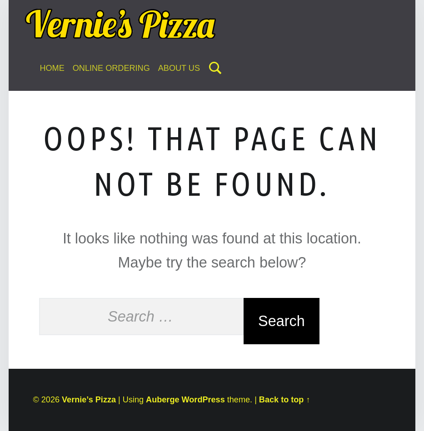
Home (52, 68)
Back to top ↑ (284, 399)
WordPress (203, 399)
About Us (179, 68)
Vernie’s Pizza (89, 399)
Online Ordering (111, 68)
